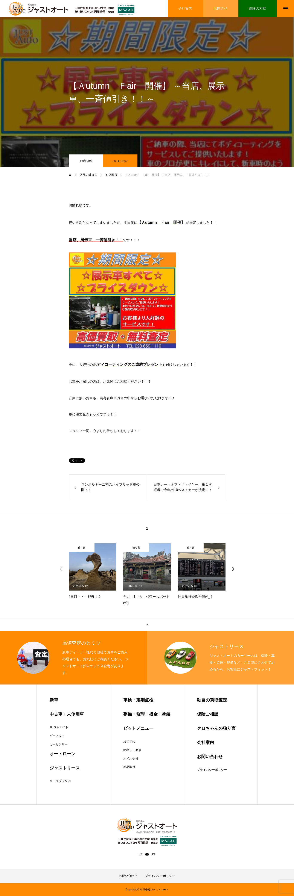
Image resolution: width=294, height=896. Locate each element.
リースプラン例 (60, 781)
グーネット (57, 735)
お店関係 (86, 161)
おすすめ (129, 741)
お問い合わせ (128, 876)
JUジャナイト (59, 727)
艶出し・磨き (132, 750)
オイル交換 (130, 758)
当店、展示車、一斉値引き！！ (96, 240)
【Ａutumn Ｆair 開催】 (161, 222)
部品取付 (129, 767)
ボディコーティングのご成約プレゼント (127, 364)
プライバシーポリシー (212, 769)
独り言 (81, 547)
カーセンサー (59, 744)
